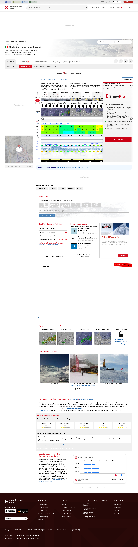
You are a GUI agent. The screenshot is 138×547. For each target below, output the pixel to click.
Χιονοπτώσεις (43, 510)
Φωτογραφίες (43, 517)
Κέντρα (7, 41)
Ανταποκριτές (67, 514)
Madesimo (22, 41)
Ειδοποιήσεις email (68, 507)
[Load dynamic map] (19, 149)
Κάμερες (71, 188)
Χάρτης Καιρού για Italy (74, 408)
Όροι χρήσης (9, 538)
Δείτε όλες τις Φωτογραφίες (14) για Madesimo (84, 385)
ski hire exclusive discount (69, 73)
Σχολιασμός (75, 530)
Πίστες (79, 188)
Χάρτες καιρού (51, 66)
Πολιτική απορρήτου (21, 538)
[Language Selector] (117, 2)
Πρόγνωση (10, 62)
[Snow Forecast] (14, 7)
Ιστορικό (61, 188)
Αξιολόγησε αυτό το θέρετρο (48, 448)
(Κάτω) (39, 66)
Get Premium (128, 2)
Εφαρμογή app (67, 510)
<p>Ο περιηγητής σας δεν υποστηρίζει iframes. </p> (99, 470)
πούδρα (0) (42, 244)
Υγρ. (37, 135)
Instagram (117, 507)
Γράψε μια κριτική (66, 448)
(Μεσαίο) (25, 66)
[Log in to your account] (130, 7)
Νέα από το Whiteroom (46, 514)
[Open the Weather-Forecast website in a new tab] (33, 2)
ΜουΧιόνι (41, 520)
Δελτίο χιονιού (42, 188)
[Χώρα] (106, 42)
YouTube (117, 514)
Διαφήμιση (17, 530)
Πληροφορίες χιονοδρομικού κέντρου (66, 62)
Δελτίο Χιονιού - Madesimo (53, 256)
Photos (112, 7)
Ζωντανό (24, 62)
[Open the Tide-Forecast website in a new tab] (24, 2)
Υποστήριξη (27, 530)
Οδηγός (53, 188)
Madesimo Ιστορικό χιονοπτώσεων (84, 255)
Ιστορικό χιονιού (41, 62)
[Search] (86, 7)
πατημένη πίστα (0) (54, 244)
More (38, 112)
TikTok (116, 510)
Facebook (117, 504)
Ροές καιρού (66, 517)
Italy (14, 41)
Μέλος (64, 504)
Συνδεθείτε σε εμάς (61, 530)
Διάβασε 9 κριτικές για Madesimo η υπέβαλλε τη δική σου (56, 445)
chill (37, 132)
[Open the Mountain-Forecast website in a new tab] (16, 2)
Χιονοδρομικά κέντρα (45, 504)
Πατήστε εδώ (43, 410)
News (104, 7)
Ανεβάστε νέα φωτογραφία (84, 388)
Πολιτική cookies (35, 538)
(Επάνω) (12, 66)
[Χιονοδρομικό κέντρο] (123, 42)
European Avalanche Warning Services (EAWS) (73, 167)
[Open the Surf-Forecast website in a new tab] (8, 2)
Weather (95, 7)
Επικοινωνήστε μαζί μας (43, 530)
